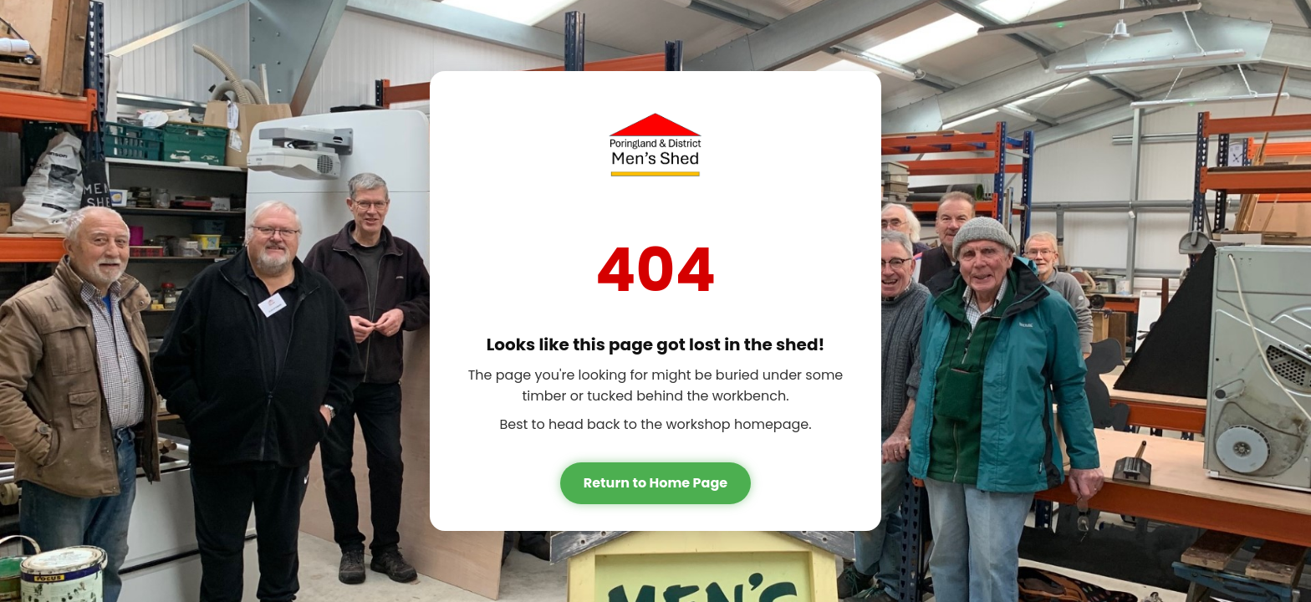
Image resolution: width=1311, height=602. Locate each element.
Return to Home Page (655, 482)
